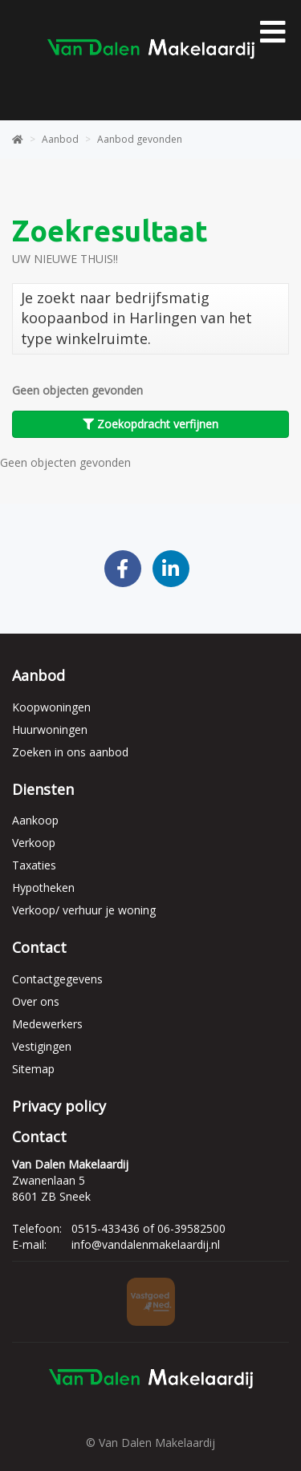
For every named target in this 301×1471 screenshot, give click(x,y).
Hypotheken (43, 887)
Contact (39, 947)
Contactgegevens (57, 979)
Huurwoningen (49, 729)
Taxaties (34, 865)
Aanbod (38, 675)
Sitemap (33, 1068)
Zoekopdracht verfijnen (150, 424)
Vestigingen (41, 1046)
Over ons (35, 1001)
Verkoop (33, 842)
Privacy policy (59, 1106)
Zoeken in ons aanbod (70, 752)
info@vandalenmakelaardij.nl (145, 1244)
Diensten (43, 789)
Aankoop (35, 820)
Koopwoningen (51, 707)
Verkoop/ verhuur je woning (84, 910)
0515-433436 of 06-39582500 (148, 1228)
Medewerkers (47, 1023)
